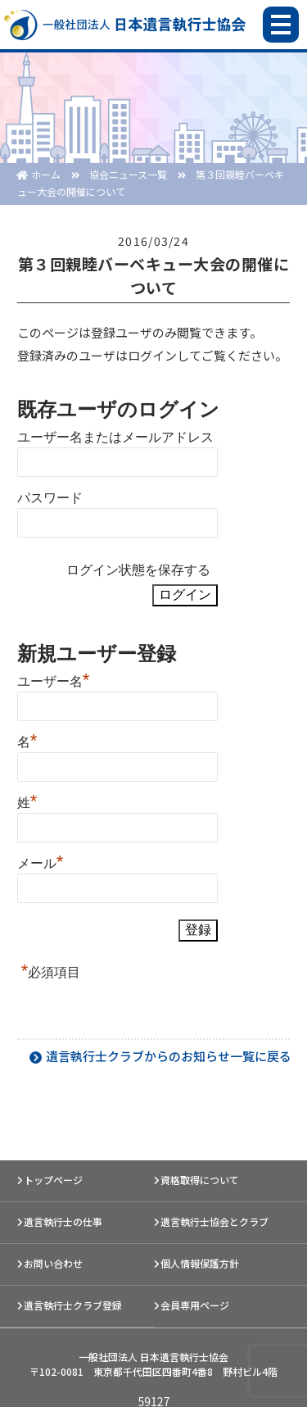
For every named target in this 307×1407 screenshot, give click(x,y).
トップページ (53, 1180)
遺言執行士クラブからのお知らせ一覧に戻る (168, 1055)
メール (40, 861)
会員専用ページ (194, 1305)
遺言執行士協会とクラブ (214, 1221)
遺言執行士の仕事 (63, 1221)
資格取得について (199, 1180)
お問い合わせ (53, 1263)
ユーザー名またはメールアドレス (115, 437)
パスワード (50, 498)
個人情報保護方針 (199, 1263)
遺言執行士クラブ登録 (73, 1305)
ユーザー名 (53, 679)
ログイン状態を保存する (138, 570)
